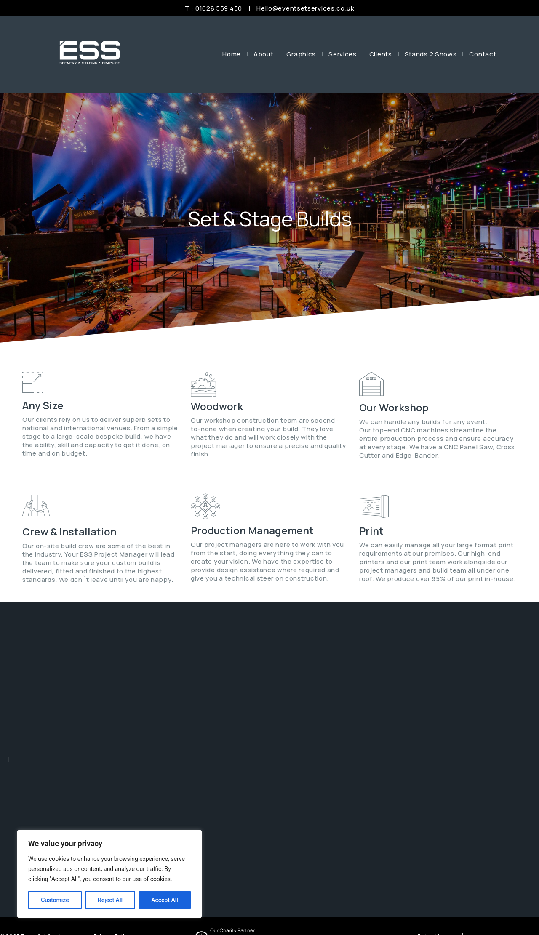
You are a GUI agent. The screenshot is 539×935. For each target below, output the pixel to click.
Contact (482, 54)
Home (231, 54)
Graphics (301, 54)
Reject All (110, 900)
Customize (55, 900)
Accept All (164, 900)
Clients (380, 54)
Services (342, 54)
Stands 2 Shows (431, 54)
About (263, 54)
